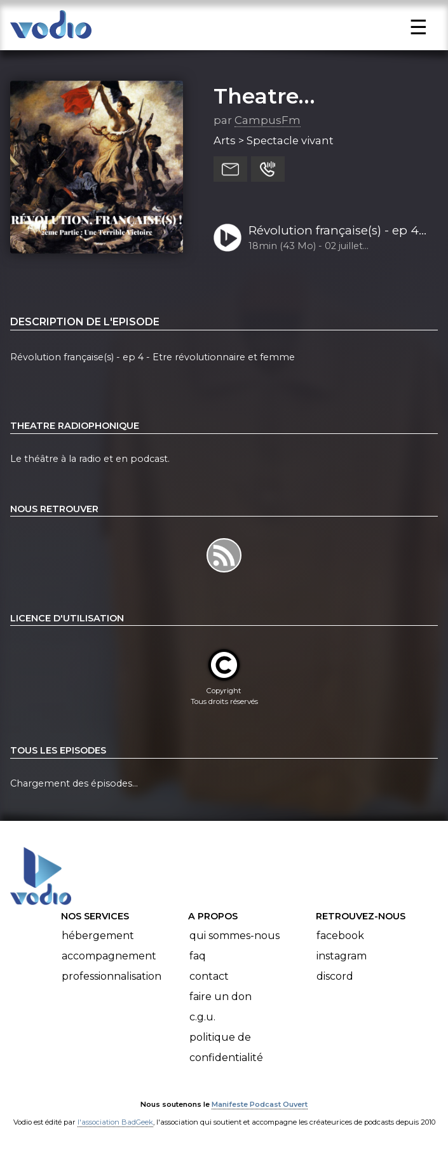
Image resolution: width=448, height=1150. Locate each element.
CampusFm (267, 120)
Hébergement (98, 936)
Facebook (340, 936)
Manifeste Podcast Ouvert (260, 1104)
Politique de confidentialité (226, 1047)
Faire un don (220, 997)
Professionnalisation (111, 976)
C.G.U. (202, 1017)
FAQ (197, 956)
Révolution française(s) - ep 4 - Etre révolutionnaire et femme (337, 231)
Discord (334, 976)
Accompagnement (109, 956)
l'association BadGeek (115, 1122)
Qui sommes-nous (234, 936)
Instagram (341, 956)
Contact (209, 976)
